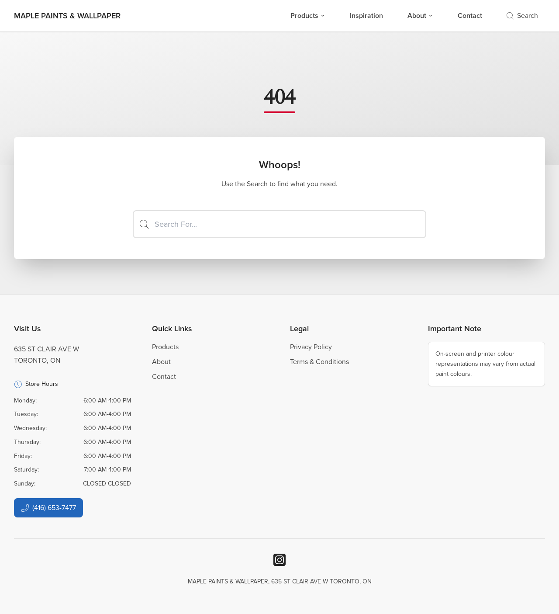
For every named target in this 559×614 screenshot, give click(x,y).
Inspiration (366, 15)
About (420, 15)
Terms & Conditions (319, 362)
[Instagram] (279, 560)
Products (307, 15)
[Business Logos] (67, 16)
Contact (470, 15)
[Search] (279, 224)
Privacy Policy (311, 347)
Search (522, 15)
